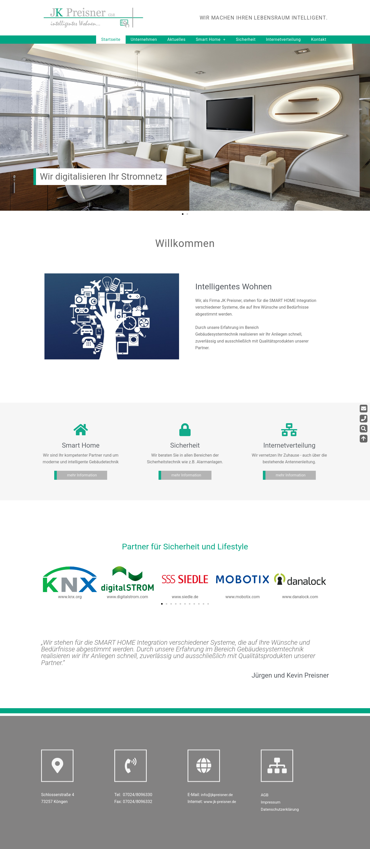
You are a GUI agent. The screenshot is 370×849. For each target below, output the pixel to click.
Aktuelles (176, 39)
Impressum (271, 802)
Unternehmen (144, 39)
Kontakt (318, 39)
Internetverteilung (283, 39)
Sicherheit (246, 39)
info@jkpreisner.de (218, 794)
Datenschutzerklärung (281, 809)
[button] (182, 214)
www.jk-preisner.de (221, 801)
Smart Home (211, 39)
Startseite (111, 39)
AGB (265, 794)
